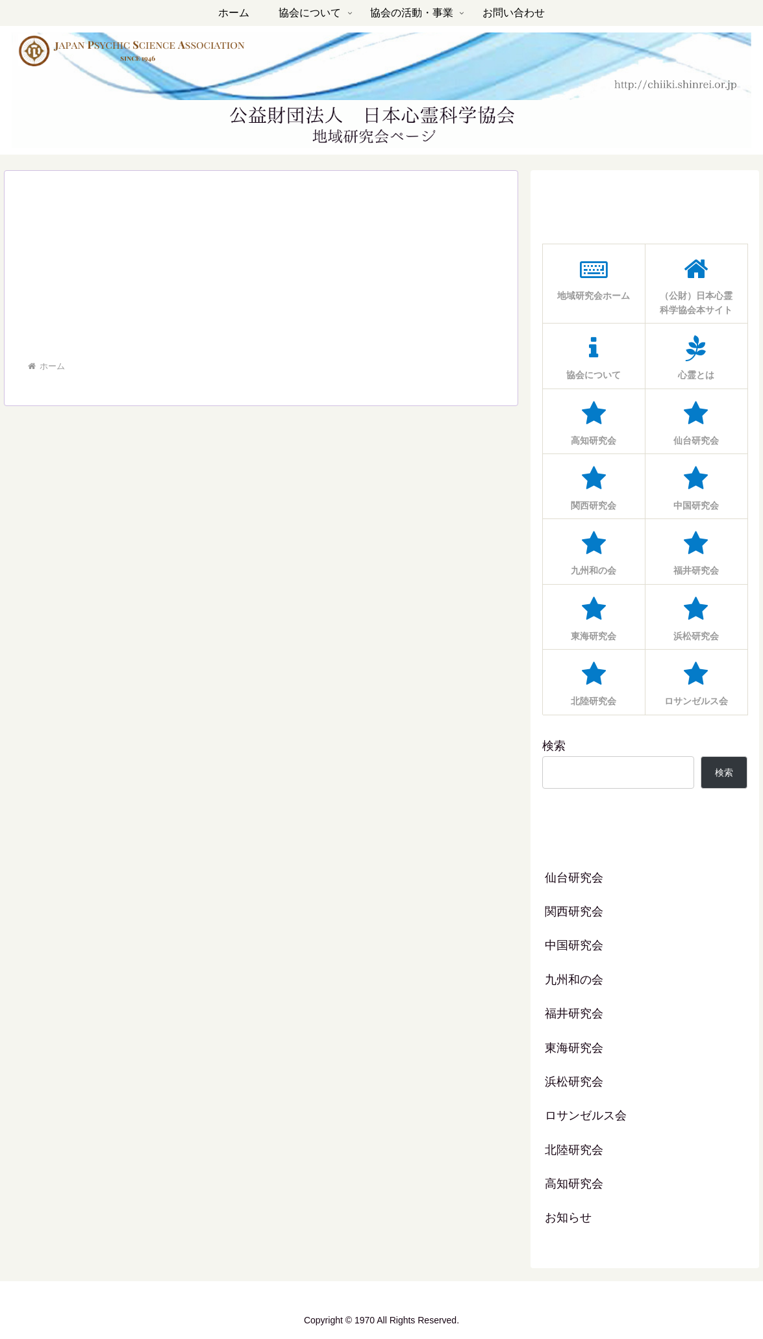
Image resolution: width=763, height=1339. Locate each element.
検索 (554, 745)
